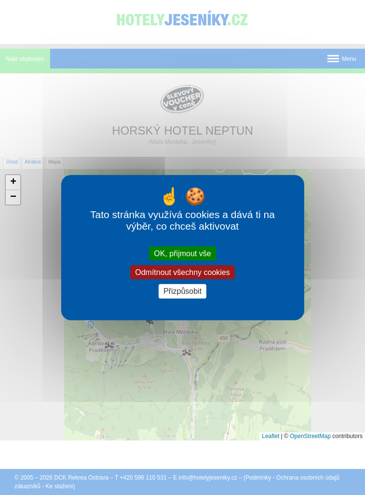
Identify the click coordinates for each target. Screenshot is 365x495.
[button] (13, 182)
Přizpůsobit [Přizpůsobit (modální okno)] (182, 291)
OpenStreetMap (310, 436)
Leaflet (270, 436)
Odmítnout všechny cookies (182, 272)
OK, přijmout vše (182, 253)
